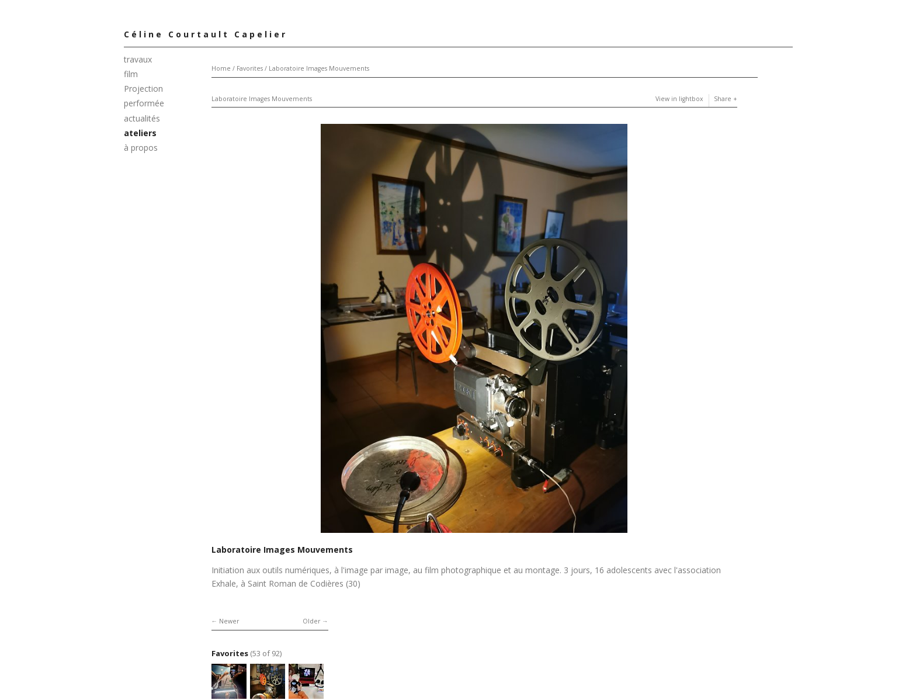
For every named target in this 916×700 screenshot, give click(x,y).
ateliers (140, 132)
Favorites (250, 68)
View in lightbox (679, 99)
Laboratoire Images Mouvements (319, 68)
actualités (142, 118)
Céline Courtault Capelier (205, 34)
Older (311, 621)
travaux (138, 59)
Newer (229, 621)
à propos (141, 147)
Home (221, 68)
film (131, 73)
